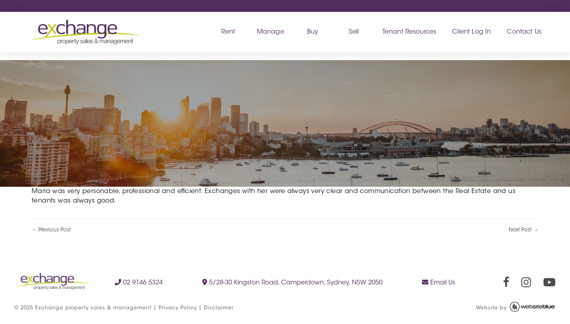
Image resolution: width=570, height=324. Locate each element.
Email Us (438, 282)
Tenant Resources (409, 32)
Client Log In (471, 32)
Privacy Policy (178, 308)
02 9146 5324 (139, 282)
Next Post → (523, 230)
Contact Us (524, 32)
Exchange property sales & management (93, 308)
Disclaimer (219, 308)
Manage (270, 32)
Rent (228, 32)
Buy (312, 32)
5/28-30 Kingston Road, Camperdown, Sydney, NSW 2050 (292, 282)
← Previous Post (51, 230)
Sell (354, 32)
